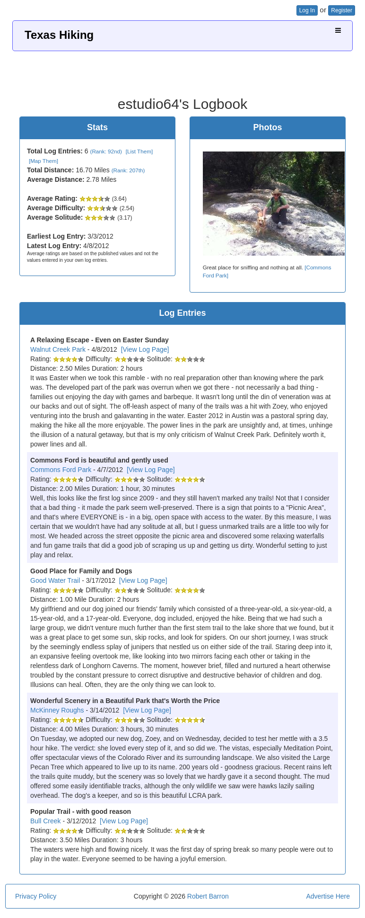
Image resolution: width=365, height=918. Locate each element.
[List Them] (139, 151)
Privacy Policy (35, 896)
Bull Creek (45, 821)
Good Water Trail (55, 580)
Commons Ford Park (60, 469)
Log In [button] (307, 10)
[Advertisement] (182, 70)
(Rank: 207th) (128, 170)
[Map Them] (43, 161)
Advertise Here (328, 896)
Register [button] (341, 10)
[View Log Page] (145, 349)
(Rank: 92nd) (106, 151)
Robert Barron (208, 896)
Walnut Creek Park (58, 349)
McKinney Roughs (57, 710)
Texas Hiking (59, 34)
